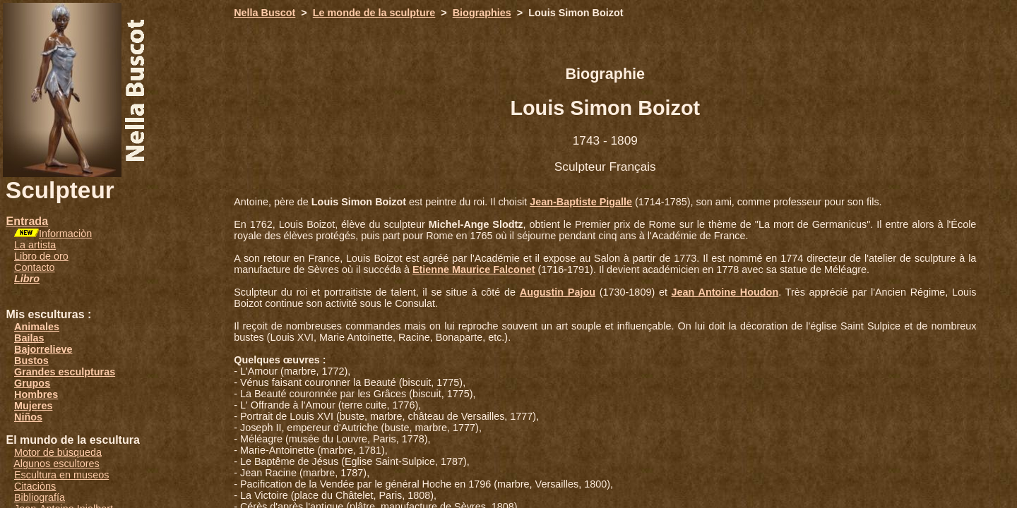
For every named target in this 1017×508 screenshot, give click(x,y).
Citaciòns (35, 486)
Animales (36, 326)
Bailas (29, 338)
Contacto (34, 267)
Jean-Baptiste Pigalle (581, 201)
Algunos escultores (56, 463)
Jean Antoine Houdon (725, 292)
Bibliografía (39, 497)
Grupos (32, 383)
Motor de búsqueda (58, 452)
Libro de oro (41, 256)
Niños (28, 417)
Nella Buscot (264, 12)
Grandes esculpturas (64, 371)
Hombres (36, 394)
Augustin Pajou (557, 292)
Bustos (31, 360)
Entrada (27, 221)
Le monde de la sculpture (374, 12)
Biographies (482, 12)
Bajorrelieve (43, 349)
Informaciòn (65, 233)
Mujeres (33, 405)
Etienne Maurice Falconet (473, 269)
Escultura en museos (61, 474)
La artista (35, 244)
